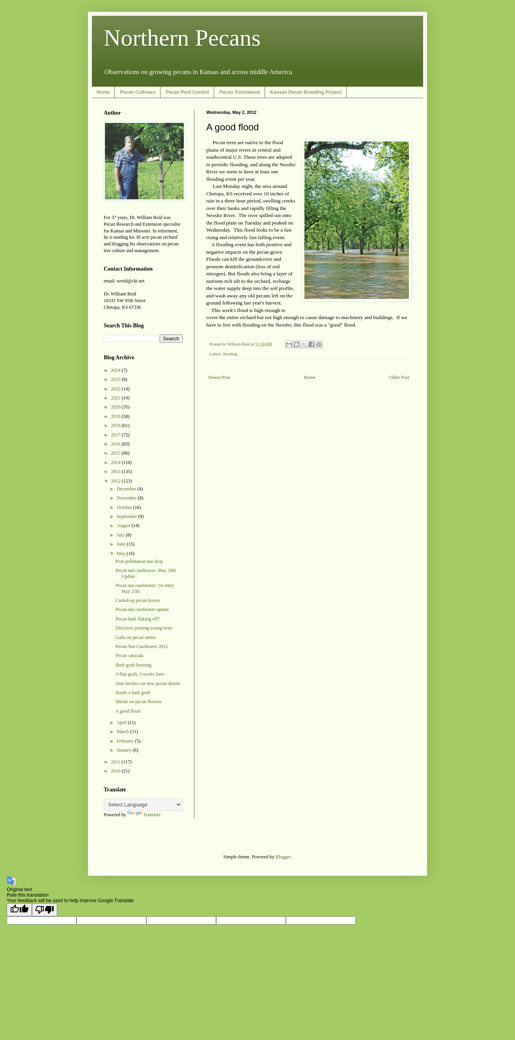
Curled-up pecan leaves (138, 600)
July (121, 535)
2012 (116, 481)
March (123, 731)
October (125, 507)
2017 (116, 435)
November (127, 498)
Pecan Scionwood (239, 92)
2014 (116, 462)
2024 (116, 370)
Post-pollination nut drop (139, 561)
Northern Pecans (182, 38)
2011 (116, 762)
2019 (116, 416)
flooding (230, 353)
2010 (116, 771)
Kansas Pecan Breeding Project (305, 92)
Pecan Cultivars (137, 92)
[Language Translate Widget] (143, 805)
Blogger (283, 857)
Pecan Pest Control (187, 92)
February (126, 741)
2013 (116, 471)
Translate (143, 814)
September (127, 516)
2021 (116, 398)
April (122, 722)
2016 (116, 444)
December (127, 489)
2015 (116, 453)
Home (103, 92)
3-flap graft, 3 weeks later (140, 674)
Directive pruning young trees (144, 628)
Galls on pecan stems (136, 637)
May (122, 553)
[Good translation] (19, 909)
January (124, 750)
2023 (116, 379)
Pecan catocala (130, 655)
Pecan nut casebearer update (142, 609)
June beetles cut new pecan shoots (148, 683)
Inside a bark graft (133, 692)
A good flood (128, 711)
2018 (116, 425)
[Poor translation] (44, 909)
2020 (116, 407)
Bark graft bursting (133, 665)
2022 (116, 389)
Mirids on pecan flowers (139, 701)
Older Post (399, 377)
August (124, 525)
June (122, 544)
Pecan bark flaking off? (138, 619)
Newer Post (219, 377)
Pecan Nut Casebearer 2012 (142, 646)
